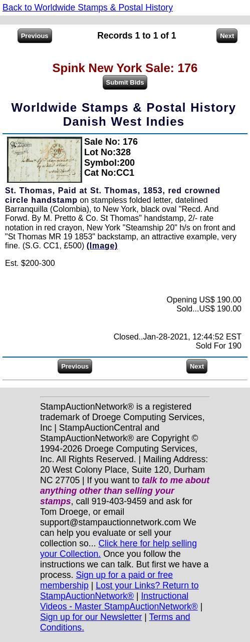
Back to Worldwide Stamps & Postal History (88, 8)
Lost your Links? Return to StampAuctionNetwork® (119, 590)
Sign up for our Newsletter (91, 617)
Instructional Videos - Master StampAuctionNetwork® (119, 601)
